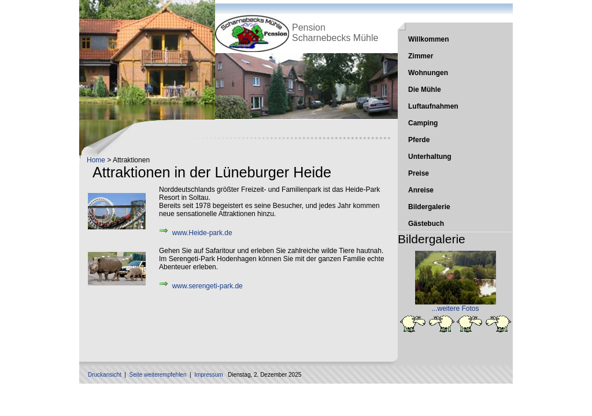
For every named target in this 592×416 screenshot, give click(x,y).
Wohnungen (428, 73)
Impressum (208, 375)
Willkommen (428, 39)
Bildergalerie (429, 207)
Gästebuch (426, 224)
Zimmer (420, 56)
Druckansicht (104, 375)
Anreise (421, 190)
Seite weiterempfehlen (158, 375)
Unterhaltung (430, 157)
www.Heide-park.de (202, 233)
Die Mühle (424, 90)
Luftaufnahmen (433, 106)
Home (96, 160)
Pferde (419, 140)
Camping (423, 123)
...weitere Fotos (455, 308)
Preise (418, 173)
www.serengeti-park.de (207, 286)
